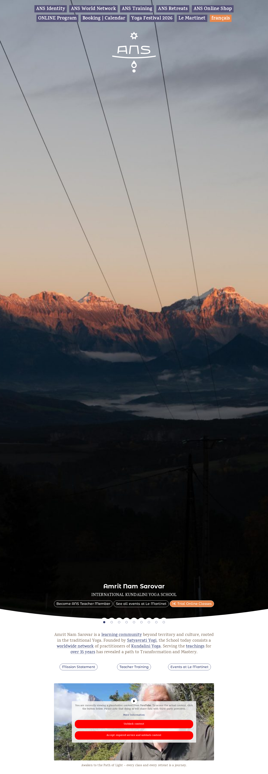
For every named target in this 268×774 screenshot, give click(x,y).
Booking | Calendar (103, 18)
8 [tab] (156, 622)
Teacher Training (134, 667)
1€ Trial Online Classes (192, 604)
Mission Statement (78, 667)
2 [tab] (112, 622)
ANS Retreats (173, 8)
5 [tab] (134, 622)
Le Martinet (192, 18)
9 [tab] (164, 622)
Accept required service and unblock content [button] (133, 735)
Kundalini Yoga (146, 646)
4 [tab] (126, 622)
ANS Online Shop (213, 8)
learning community (121, 635)
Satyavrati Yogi (142, 641)
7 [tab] (149, 622)
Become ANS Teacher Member (83, 604)
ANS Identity (50, 8)
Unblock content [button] (134, 724)
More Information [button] (134, 715)
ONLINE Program (57, 18)
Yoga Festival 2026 (152, 18)
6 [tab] (141, 622)
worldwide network (75, 646)
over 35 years (83, 652)
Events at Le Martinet (189, 667)
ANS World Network (93, 8)
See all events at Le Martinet (141, 604)
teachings (195, 646)
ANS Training (137, 8)
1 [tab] (104, 622)
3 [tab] (119, 622)
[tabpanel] (134, 309)
